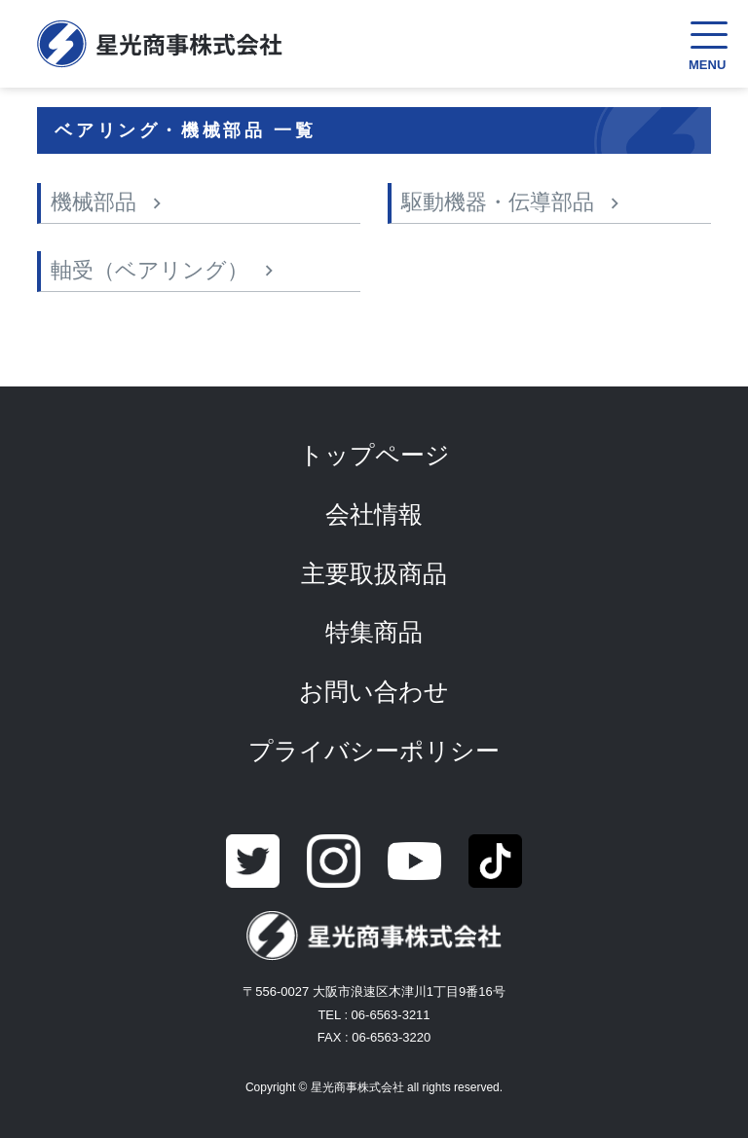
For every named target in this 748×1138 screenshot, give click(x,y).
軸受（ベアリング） (149, 270)
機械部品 (93, 202)
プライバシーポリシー (374, 750)
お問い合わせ (374, 691)
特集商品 (374, 631)
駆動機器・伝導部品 (497, 202)
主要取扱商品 (374, 573)
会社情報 (374, 514)
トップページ (374, 454)
